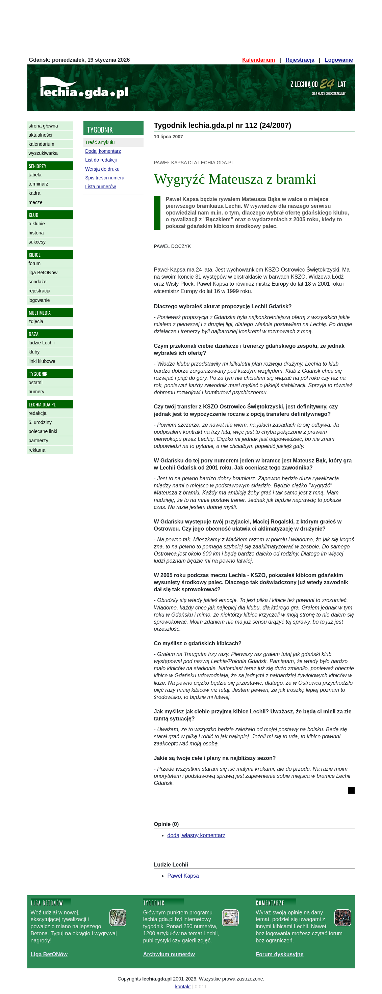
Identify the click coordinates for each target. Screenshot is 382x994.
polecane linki (43, 431)
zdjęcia (36, 321)
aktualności (40, 135)
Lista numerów (100, 186)
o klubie (37, 223)
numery (37, 391)
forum (35, 263)
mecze (36, 202)
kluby (34, 351)
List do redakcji (101, 160)
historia (36, 232)
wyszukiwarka (43, 153)
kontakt (182, 986)
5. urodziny (40, 422)
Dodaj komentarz (103, 151)
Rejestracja (299, 60)
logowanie (39, 300)
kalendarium (41, 144)
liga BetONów (43, 272)
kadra (35, 193)
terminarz (38, 184)
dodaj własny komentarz (196, 835)
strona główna (43, 126)
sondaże (38, 281)
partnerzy (38, 440)
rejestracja (40, 290)
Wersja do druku (102, 169)
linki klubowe (42, 361)
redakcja (38, 413)
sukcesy (37, 242)
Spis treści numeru (104, 177)
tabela (35, 174)
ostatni (36, 382)
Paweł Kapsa (183, 876)
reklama (37, 450)
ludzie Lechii (42, 342)
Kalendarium (258, 60)
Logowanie (339, 60)
